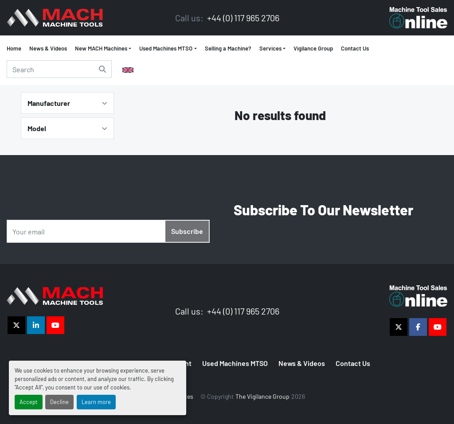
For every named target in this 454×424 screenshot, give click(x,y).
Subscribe (187, 231)
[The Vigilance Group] (55, 295)
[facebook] (418, 327)
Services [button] (270, 48)
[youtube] (55, 325)
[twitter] (16, 325)
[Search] (59, 69)
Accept (29, 401)
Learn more (96, 401)
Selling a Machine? (228, 48)
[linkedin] (36, 325)
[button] (167, 48)
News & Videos (48, 48)
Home (14, 48)
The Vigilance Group (262, 396)
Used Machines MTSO (165, 48)
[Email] (108, 231)
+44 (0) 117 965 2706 (242, 17)
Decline (59, 401)
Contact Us (355, 48)
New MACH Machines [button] (101, 48)
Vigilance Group (313, 48)
